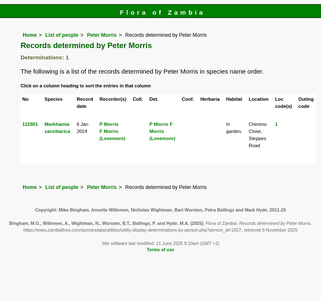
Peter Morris (102, 35)
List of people (61, 35)
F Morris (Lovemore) (162, 131)
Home (30, 35)
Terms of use (160, 249)
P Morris (108, 124)
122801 (30, 124)
